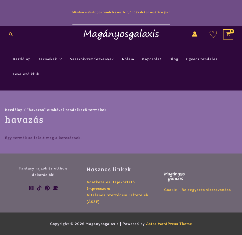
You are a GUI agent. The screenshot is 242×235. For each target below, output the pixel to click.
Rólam (128, 58)
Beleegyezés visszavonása (206, 189)
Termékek (50, 59)
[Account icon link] (194, 34)
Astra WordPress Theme (169, 223)
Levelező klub (26, 74)
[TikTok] (39, 188)
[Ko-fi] (55, 188)
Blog (173, 58)
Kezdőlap (22, 58)
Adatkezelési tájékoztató (111, 182)
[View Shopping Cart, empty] (228, 34)
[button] (11, 34)
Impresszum (98, 188)
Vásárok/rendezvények (92, 58)
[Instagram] (31, 188)
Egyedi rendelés (201, 58)
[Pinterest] (47, 188)
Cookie (170, 189)
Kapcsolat (151, 58)
